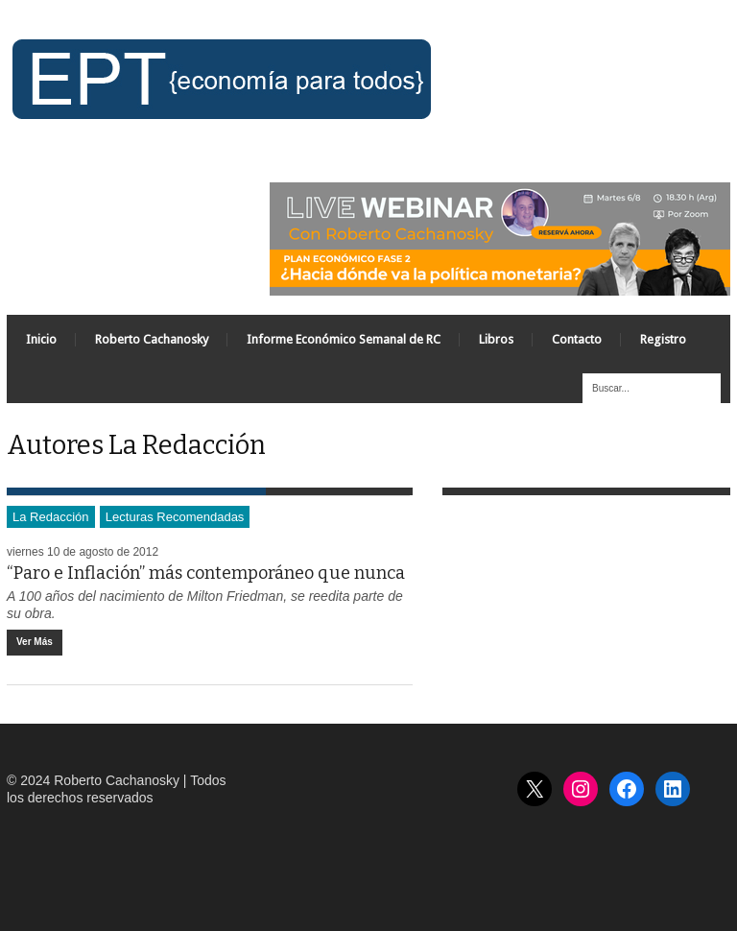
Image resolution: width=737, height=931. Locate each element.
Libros (496, 339)
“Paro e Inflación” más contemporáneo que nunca (206, 573)
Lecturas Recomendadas (175, 517)
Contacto (577, 339)
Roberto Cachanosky (151, 339)
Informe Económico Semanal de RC (343, 339)
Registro (663, 339)
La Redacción (50, 517)
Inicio (41, 339)
